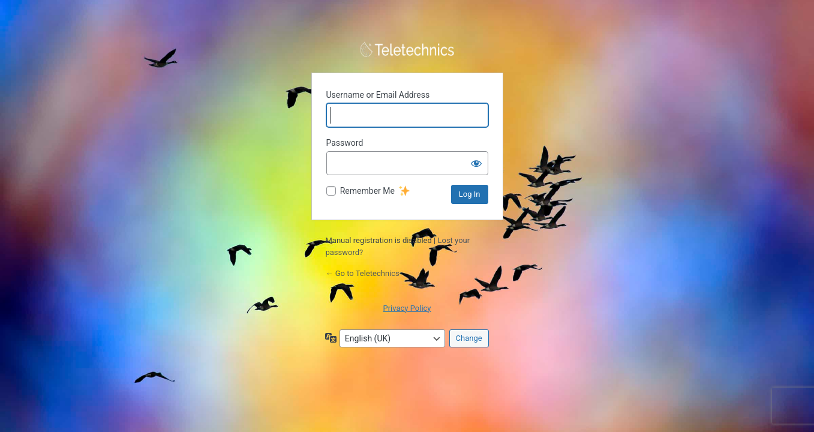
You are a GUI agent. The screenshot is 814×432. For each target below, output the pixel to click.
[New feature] (404, 191)
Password (345, 143)
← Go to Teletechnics (363, 273)
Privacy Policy (407, 308)
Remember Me (367, 191)
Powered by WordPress (407, 50)
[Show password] (476, 163)
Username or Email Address (378, 95)
